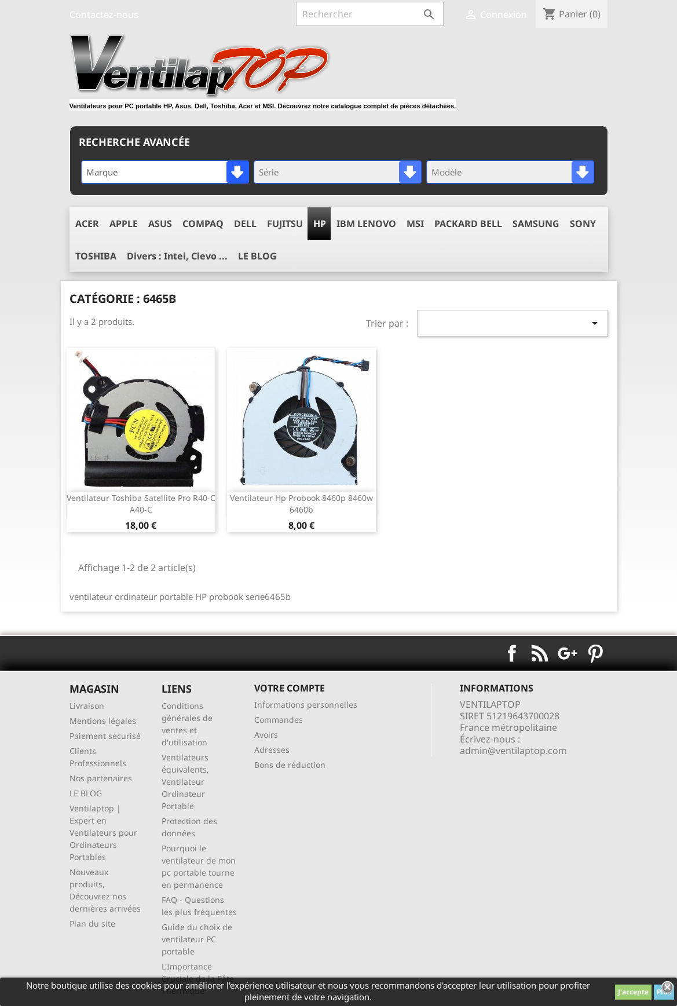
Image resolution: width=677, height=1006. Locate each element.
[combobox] (165, 172)
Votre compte (289, 688)
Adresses (272, 749)
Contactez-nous (103, 14)
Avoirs (266, 734)
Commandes (278, 719)
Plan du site (92, 923)
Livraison (86, 705)
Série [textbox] (269, 172)
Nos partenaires (100, 778)
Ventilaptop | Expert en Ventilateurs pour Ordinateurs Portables (103, 832)
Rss (539, 653)
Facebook (512, 653)
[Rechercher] (370, 14)
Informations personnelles (305, 704)
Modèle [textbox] (446, 172)
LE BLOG (85, 793)
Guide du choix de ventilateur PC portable (197, 939)
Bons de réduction (289, 764)
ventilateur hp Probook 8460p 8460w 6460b (301, 503)
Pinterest (595, 653)
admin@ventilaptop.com (513, 750)
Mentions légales (102, 720)
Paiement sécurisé (105, 735)
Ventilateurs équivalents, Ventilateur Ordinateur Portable (185, 781)
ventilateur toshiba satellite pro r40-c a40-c (141, 503)
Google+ (567, 653)
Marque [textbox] (102, 172)
